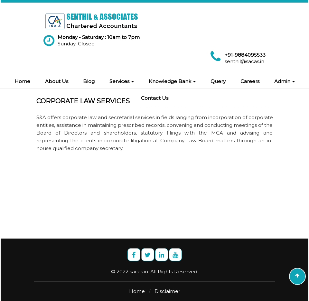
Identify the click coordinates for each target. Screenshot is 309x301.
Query (218, 81)
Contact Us (154, 98)
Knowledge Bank (172, 81)
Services (121, 81)
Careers (249, 81)
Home (22, 81)
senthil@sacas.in (244, 61)
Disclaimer (167, 291)
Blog (89, 81)
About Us (56, 81)
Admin (284, 81)
